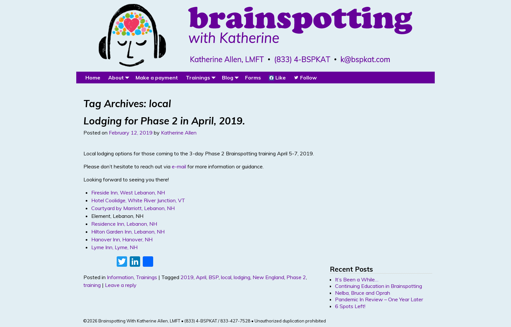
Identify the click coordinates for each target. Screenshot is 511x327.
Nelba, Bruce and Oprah (362, 293)
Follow (305, 77)
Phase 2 (296, 277)
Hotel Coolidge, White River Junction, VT (138, 200)
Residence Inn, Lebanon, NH (124, 223)
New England (268, 277)
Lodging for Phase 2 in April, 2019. (164, 121)
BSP (214, 277)
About (120, 77)
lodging (242, 277)
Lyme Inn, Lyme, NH (114, 247)
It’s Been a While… (356, 279)
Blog (231, 77)
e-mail (179, 166)
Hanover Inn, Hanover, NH (122, 239)
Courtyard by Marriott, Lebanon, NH (133, 208)
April (201, 277)
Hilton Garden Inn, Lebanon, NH (128, 231)
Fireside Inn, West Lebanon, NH (128, 192)
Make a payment (157, 77)
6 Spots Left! (350, 306)
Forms (253, 77)
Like (277, 77)
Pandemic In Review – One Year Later (379, 299)
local (226, 277)
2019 (187, 277)
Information (120, 277)
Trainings (202, 77)
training (92, 285)
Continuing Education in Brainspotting (378, 286)
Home (92, 77)
